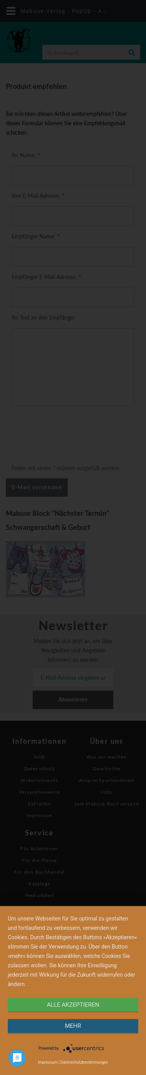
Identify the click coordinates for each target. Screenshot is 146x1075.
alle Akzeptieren (73, 1004)
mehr (73, 1025)
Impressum (47, 1062)
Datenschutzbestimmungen (84, 1062)
